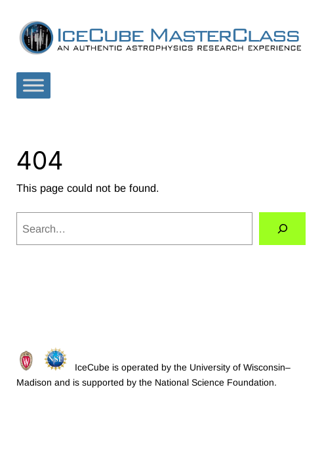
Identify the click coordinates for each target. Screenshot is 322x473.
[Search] (282, 228)
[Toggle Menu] (33, 85)
